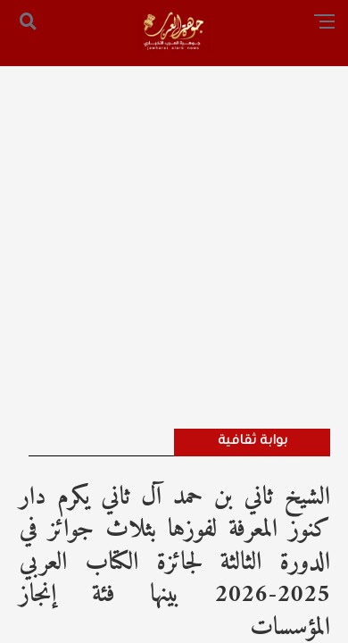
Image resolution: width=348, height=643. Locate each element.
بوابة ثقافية (252, 442)
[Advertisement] (174, 223)
